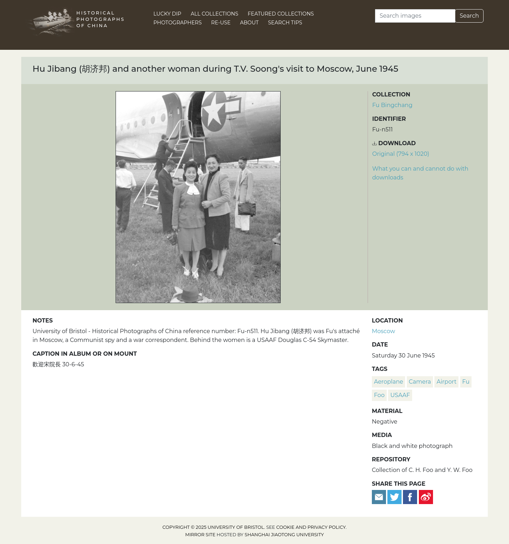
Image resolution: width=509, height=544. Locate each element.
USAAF (400, 395)
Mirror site (200, 534)
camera (420, 381)
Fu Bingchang (392, 105)
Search (469, 15)
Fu (466, 381)
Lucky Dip (167, 14)
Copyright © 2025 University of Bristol (213, 527)
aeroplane (388, 381)
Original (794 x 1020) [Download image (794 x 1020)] (400, 153)
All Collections (215, 14)
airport (446, 381)
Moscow (383, 331)
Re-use (220, 22)
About (249, 22)
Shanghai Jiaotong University (284, 534)
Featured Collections (281, 14)
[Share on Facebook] (410, 496)
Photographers (177, 22)
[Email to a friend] (379, 496)
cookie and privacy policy (311, 527)
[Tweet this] (395, 496)
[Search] (415, 16)
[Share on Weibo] (426, 496)
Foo (379, 395)
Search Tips (285, 22)
